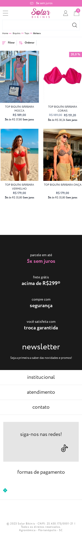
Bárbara (37, 33)
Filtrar (8, 43)
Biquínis (16, 33)
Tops (26, 33)
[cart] (76, 13)
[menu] (5, 13)
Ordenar (26, 43)
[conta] (65, 13)
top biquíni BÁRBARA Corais (62, 109)
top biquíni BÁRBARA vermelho (19, 187)
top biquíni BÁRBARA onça (62, 185)
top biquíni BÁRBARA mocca (19, 109)
